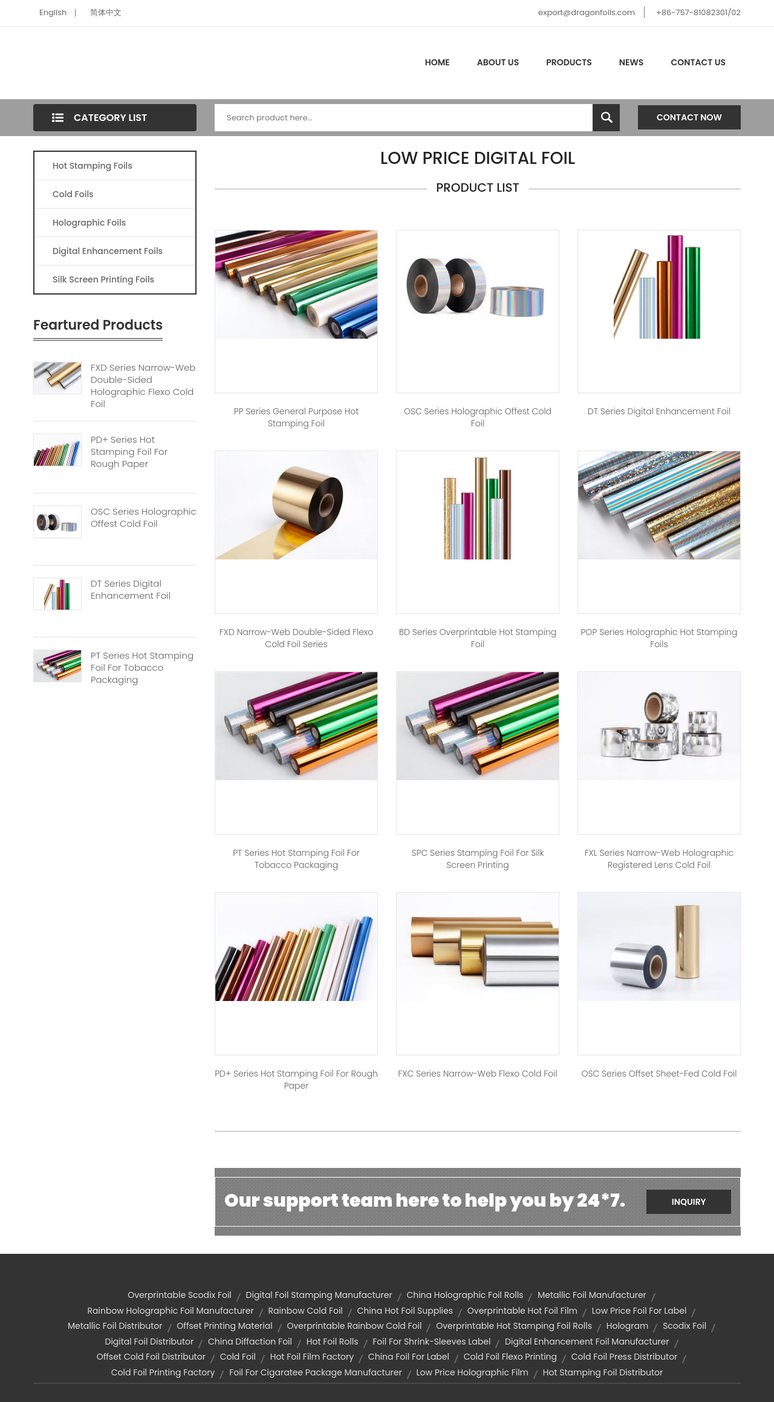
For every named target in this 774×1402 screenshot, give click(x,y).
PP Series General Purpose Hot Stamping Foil (296, 417)
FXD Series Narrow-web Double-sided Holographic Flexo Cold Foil (143, 386)
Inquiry (689, 1202)
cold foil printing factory (163, 1372)
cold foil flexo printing (510, 1357)
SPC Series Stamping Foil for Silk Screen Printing (478, 859)
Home (437, 62)
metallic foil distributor (115, 1326)
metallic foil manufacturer (592, 1295)
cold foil (238, 1357)
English (53, 12)
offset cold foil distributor (151, 1357)
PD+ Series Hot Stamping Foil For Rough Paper (129, 452)
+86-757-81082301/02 (698, 12)
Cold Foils (73, 194)
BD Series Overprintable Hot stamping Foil (477, 638)
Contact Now (689, 117)
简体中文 (106, 12)
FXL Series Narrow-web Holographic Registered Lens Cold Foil (659, 859)
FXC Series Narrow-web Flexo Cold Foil (477, 1074)
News (631, 62)
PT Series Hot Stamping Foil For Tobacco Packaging (142, 668)
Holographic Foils (89, 223)
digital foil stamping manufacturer (319, 1295)
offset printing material (224, 1326)
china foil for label (408, 1357)
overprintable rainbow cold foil (354, 1326)
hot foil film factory (312, 1357)
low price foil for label (639, 1311)
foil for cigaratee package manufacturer (315, 1372)
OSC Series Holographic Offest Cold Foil (144, 518)
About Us (498, 62)
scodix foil (684, 1326)
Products (569, 62)
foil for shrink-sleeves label (431, 1341)
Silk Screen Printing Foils (103, 279)
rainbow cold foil (305, 1311)
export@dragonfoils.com (586, 12)
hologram (628, 1326)
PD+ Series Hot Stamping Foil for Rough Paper (296, 1080)
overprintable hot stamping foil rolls (514, 1326)
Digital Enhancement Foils (108, 251)
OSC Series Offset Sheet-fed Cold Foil (659, 1074)
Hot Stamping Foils (92, 166)
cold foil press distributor (624, 1357)
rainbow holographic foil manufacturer (171, 1311)
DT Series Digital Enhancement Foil (131, 590)
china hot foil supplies (405, 1311)
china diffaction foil (250, 1341)
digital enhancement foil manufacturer (587, 1341)
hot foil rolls (333, 1341)
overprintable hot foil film (522, 1311)
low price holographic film (472, 1372)
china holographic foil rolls (464, 1295)
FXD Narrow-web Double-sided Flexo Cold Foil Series (296, 638)
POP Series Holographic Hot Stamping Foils (658, 638)
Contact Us (698, 62)
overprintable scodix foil (180, 1295)
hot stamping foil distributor (603, 1372)
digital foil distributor (149, 1341)
